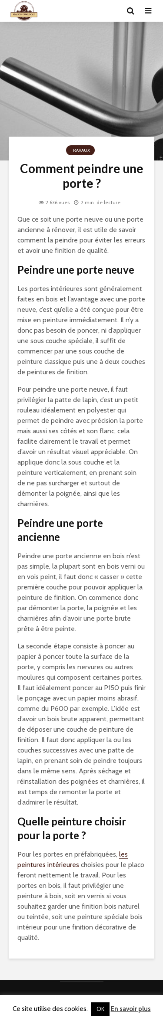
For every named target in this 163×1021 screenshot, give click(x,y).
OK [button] (100, 1008)
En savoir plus (131, 1009)
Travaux (80, 150)
